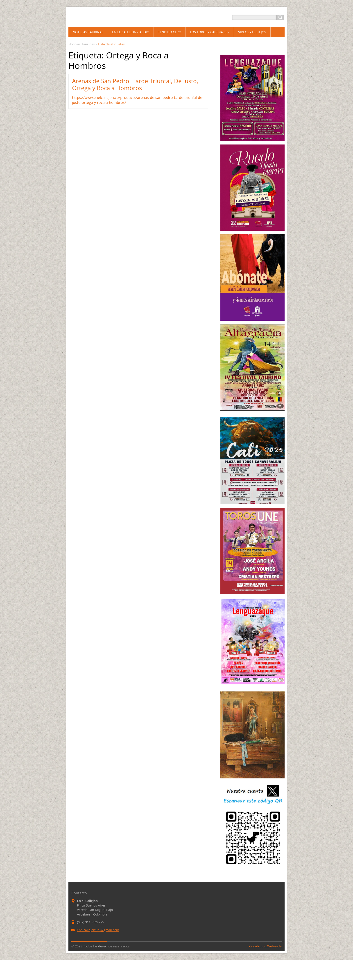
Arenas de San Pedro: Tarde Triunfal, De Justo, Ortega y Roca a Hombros (135, 84)
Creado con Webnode (265, 946)
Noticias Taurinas (81, 44)
